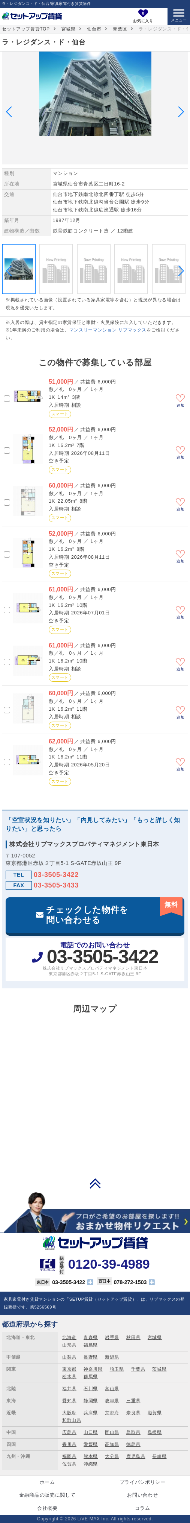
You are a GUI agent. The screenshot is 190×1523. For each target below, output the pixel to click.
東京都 (69, 1369)
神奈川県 (93, 1369)
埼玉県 (117, 1369)
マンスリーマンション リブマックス (108, 330)
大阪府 (69, 1412)
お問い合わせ (142, 1495)
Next (179, 111)
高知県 (112, 1444)
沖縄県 (91, 1464)
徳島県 (133, 1444)
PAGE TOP (95, 1183)
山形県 (69, 1345)
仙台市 (94, 29)
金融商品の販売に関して (47, 1495)
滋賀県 (155, 1412)
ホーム (47, 1482)
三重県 (133, 1400)
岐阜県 (112, 1400)
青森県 (91, 1337)
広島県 (69, 1432)
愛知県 (69, 1400)
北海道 (69, 1337)
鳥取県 (133, 1432)
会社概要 (47, 1508)
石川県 (91, 1388)
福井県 (69, 1388)
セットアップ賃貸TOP (26, 29)
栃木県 (69, 1376)
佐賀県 (69, 1464)
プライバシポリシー (143, 1482)
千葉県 (138, 1369)
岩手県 (112, 1337)
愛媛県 (91, 1444)
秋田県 (133, 1337)
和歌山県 (71, 1420)
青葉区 (120, 29)
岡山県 (112, 1432)
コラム (142, 1508)
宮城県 (68, 29)
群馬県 (91, 1376)
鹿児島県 (135, 1456)
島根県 (155, 1432)
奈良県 (133, 1412)
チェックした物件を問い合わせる (114, 911)
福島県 (91, 1345)
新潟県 (112, 1357)
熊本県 (91, 1456)
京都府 (112, 1412)
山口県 (91, 1432)
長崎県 (159, 1456)
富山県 (112, 1388)
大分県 (112, 1456)
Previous (11, 111)
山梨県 (69, 1357)
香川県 (69, 1444)
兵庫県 (91, 1412)
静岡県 (91, 1400)
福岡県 (69, 1456)
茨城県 (159, 1369)
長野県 (91, 1357)
